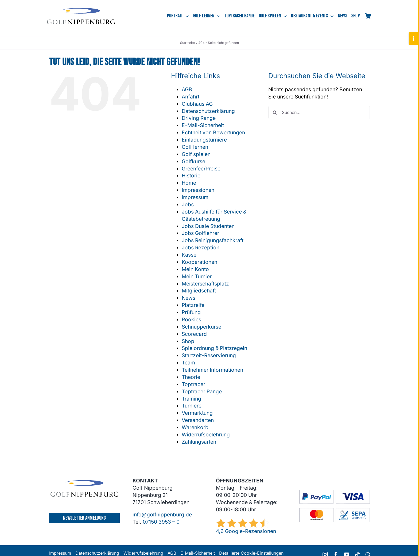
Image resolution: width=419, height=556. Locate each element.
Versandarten (198, 420)
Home (189, 183)
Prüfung (191, 312)
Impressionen (198, 190)
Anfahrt (190, 96)
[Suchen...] (319, 112)
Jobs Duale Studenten (208, 226)
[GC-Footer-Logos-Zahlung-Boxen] (334, 492)
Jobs (188, 204)
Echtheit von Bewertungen (213, 132)
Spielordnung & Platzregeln (214, 348)
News (188, 298)
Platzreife (193, 305)
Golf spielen (196, 154)
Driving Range (199, 118)
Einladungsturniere (204, 139)
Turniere (191, 405)
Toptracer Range (202, 391)
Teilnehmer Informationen (212, 370)
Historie (191, 175)
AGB (187, 89)
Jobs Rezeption (200, 247)
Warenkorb (195, 427)
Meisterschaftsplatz (205, 283)
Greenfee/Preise (201, 168)
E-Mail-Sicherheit (203, 125)
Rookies (191, 319)
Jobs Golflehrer (200, 233)
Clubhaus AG (197, 104)
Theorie (191, 377)
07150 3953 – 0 (161, 522)
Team (188, 362)
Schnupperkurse (201, 326)
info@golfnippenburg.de (162, 514)
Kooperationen (199, 262)
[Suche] (275, 112)
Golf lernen (195, 147)
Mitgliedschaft (199, 290)
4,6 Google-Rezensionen (246, 531)
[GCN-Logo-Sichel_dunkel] (81, 10)
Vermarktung (197, 413)
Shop (188, 341)
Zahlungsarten (199, 442)
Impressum (195, 197)
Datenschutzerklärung (208, 111)
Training (191, 398)
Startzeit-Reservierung (209, 355)
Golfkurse (193, 161)
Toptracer (193, 384)
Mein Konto (195, 269)
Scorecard (194, 334)
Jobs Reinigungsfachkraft (212, 240)
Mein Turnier (197, 276)
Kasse (189, 255)
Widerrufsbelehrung (206, 434)
